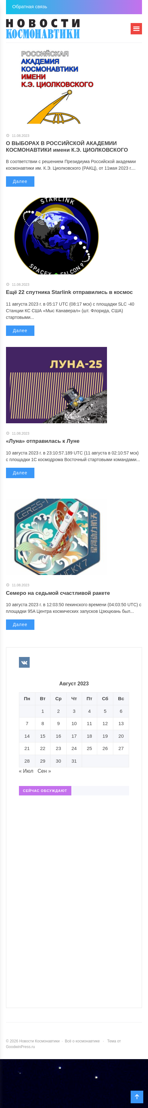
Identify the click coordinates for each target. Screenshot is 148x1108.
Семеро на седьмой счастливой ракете (58, 593)
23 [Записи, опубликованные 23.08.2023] (58, 748)
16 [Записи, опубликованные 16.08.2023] (58, 736)
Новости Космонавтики (53, 31)
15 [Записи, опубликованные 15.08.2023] (42, 736)
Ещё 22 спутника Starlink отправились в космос (69, 292)
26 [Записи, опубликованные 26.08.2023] (105, 748)
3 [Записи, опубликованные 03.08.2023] (74, 711)
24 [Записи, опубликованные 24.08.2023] (74, 748)
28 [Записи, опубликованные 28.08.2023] (27, 761)
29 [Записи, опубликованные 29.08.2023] (42, 761)
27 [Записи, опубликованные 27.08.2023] (121, 748)
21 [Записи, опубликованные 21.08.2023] (27, 748)
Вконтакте (24, 662)
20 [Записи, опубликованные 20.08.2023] (121, 736)
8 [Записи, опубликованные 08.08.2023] (42, 723)
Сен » (44, 771)
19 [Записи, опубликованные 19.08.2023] (105, 736)
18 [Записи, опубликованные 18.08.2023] (89, 736)
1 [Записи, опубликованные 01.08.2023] (42, 711)
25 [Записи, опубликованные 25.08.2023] (89, 748)
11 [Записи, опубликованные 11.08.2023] (89, 723)
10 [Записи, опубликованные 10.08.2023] (74, 723)
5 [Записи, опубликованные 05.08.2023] (105, 711)
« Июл (26, 771)
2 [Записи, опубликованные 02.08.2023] (58, 711)
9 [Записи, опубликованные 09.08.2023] (58, 723)
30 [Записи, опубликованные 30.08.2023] (58, 761)
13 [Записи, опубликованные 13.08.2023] (121, 723)
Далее (20, 181)
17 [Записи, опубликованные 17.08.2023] (74, 736)
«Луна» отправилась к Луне (43, 441)
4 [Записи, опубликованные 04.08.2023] (89, 711)
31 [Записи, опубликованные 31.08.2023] (74, 761)
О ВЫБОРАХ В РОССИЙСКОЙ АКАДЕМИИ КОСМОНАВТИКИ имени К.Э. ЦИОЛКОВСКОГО (67, 146)
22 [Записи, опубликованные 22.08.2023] (42, 748)
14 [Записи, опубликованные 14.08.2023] (27, 736)
